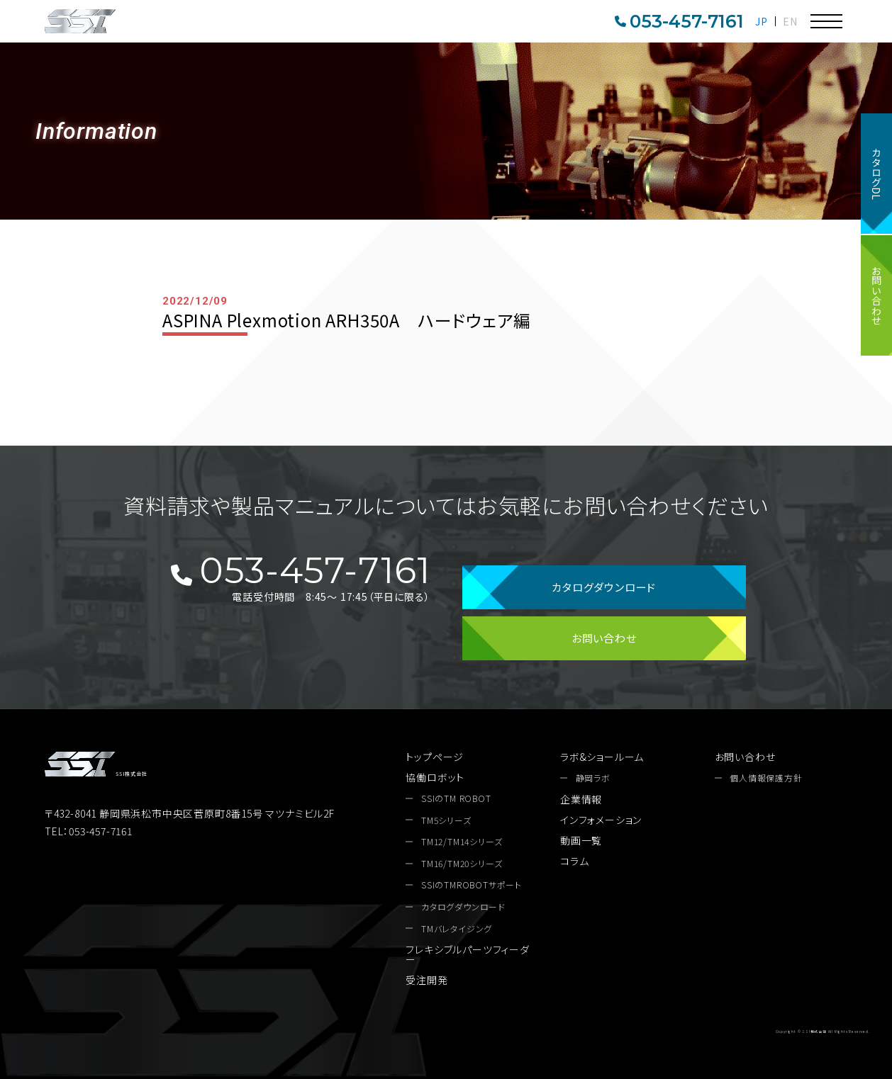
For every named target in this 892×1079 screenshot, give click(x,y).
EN (790, 21)
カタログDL (876, 173)
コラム (574, 861)
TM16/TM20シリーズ (461, 863)
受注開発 (426, 980)
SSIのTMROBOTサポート (471, 885)
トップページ (435, 757)
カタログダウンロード (604, 587)
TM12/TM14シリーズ (461, 841)
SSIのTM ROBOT (456, 798)
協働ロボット (435, 777)
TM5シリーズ (446, 820)
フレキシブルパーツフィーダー (467, 954)
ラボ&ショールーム (602, 757)
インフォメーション (601, 820)
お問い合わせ (876, 295)
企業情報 (581, 799)
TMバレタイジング (456, 928)
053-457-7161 (679, 21)
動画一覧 (581, 840)
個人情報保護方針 (766, 778)
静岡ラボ (593, 778)
